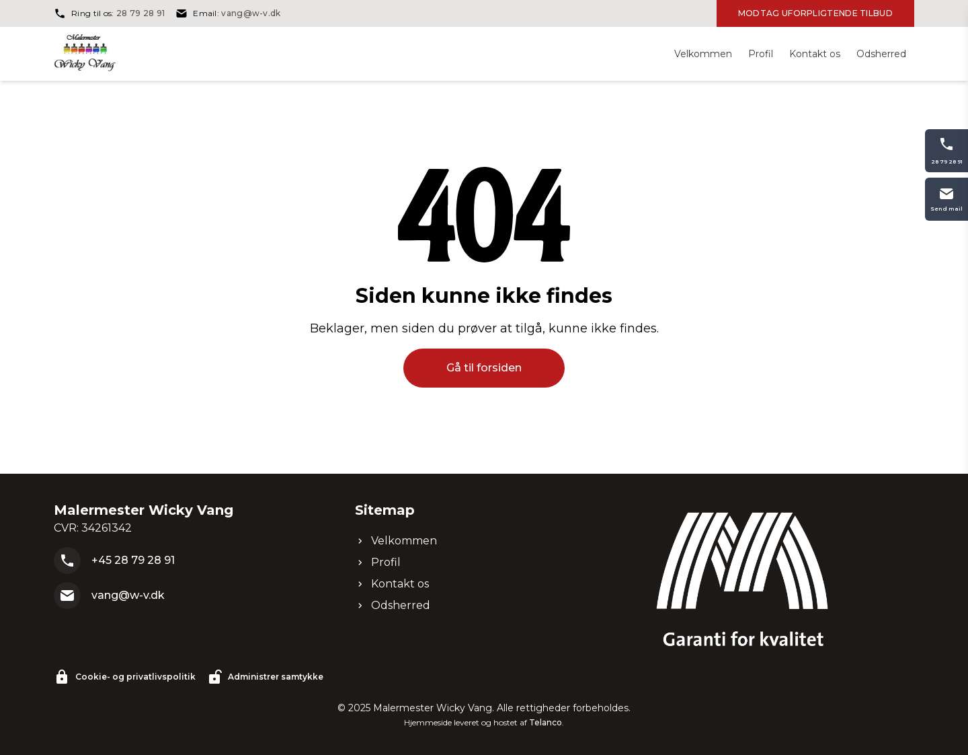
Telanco (545, 722)
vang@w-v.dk (250, 13)
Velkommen (396, 540)
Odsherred (392, 605)
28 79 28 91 (140, 13)
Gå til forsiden (484, 367)
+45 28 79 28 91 (133, 560)
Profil (378, 562)
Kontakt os (392, 583)
